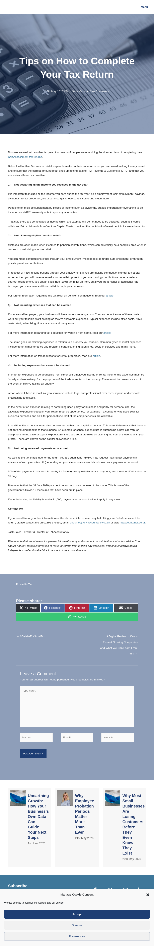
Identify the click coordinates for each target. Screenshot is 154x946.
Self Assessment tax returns (25, 156)
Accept (77, 914)
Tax (68, 91)
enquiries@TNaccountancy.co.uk (90, 522)
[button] (148, 895)
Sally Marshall (80, 91)
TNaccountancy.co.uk (132, 522)
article (109, 295)
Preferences (77, 936)
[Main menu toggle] (141, 7)
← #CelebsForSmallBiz (30, 636)
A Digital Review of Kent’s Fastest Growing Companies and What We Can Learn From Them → (119, 637)
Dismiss (77, 925)
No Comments (100, 91)
